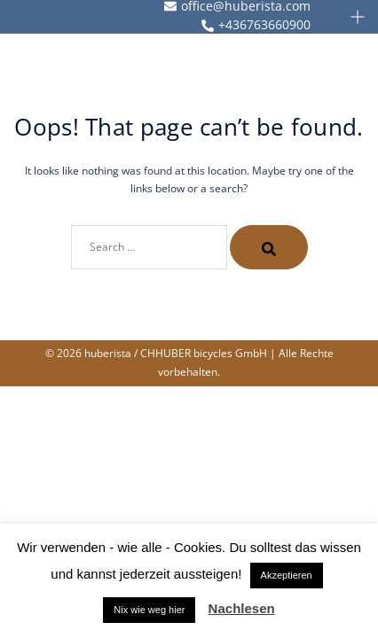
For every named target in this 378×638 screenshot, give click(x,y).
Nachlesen (242, 608)
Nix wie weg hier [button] (149, 609)
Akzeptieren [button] (286, 575)
